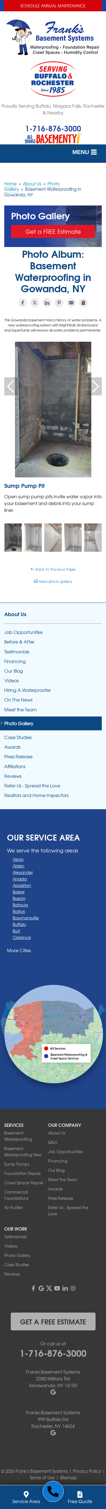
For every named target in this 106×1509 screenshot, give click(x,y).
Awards (12, 747)
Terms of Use (42, 1478)
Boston (19, 911)
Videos (11, 680)
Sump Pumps (16, 1164)
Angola (20, 879)
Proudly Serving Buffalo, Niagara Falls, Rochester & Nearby (53, 109)
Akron (18, 859)
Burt (16, 931)
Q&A (52, 1142)
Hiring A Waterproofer (27, 690)
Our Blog (13, 671)
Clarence (22, 937)
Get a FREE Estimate (53, 231)
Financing (15, 661)
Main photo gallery (53, 581)
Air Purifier (13, 1207)
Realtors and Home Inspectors (36, 795)
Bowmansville (26, 918)
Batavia (20, 905)
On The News (18, 699)
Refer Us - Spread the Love (32, 785)
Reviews (12, 776)
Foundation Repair (22, 1173)
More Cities (19, 950)
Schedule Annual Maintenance (53, 5)
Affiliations (14, 766)
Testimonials (16, 651)
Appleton (22, 885)
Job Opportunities (23, 632)
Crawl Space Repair (23, 1182)
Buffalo (19, 924)
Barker (19, 892)
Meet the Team (20, 709)
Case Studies (18, 737)
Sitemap (68, 1478)
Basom (19, 898)
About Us (15, 614)
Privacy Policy (87, 1471)
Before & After (19, 641)
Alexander (23, 872)
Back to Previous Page (52, 569)
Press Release (18, 756)
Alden (18, 866)
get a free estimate (53, 1321)
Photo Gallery (18, 723)
